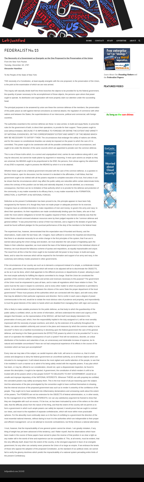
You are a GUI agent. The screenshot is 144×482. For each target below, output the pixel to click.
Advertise (121, 40)
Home (89, 40)
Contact (99, 40)
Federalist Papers (115, 77)
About (133, 40)
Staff (110, 40)
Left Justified (13, 40)
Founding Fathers (126, 74)
